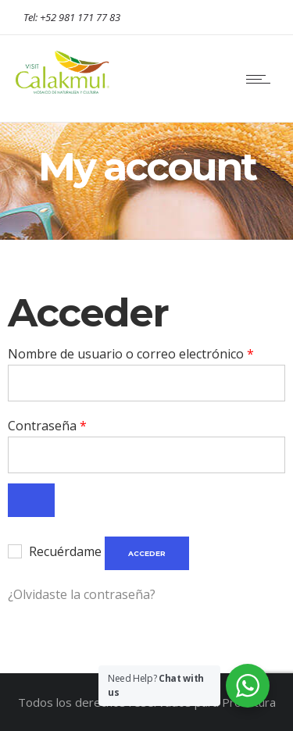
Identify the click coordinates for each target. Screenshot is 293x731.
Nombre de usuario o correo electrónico (131, 352)
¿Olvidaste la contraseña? (81, 594)
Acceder (147, 553)
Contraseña (47, 424)
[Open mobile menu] (261, 78)
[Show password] (31, 500)
